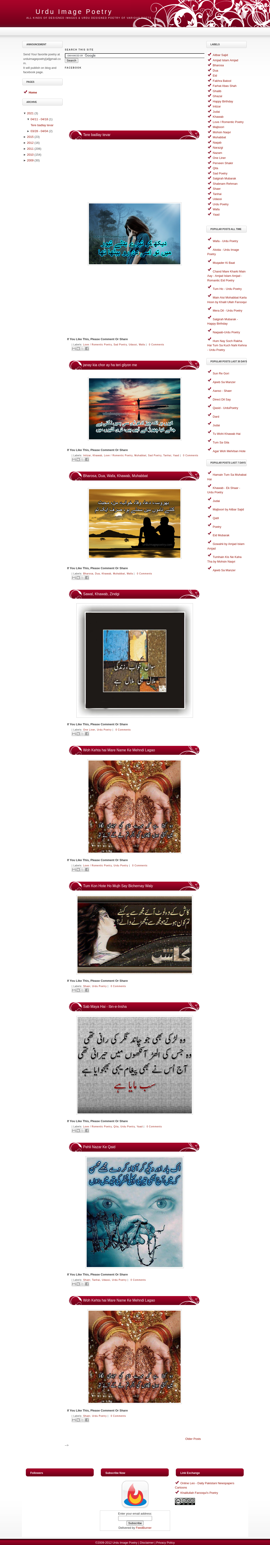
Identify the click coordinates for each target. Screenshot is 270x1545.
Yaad (176, 455)
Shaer (86, 986)
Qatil (216, 518)
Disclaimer (147, 1542)
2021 (30, 113)
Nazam (217, 153)
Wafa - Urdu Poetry (225, 241)
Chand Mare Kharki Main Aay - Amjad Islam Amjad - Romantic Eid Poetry (226, 276)
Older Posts (193, 1439)
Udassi (133, 344)
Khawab (97, 455)
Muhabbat (140, 455)
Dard (216, 416)
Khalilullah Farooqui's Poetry (199, 1492)
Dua (97, 573)
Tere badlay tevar (42, 125)
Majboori (218, 127)
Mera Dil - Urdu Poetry (227, 310)
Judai (216, 111)
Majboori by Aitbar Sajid (228, 509)
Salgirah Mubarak (224, 178)
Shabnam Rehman (225, 183)
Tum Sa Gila (221, 442)
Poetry (217, 526)
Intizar (87, 455)
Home (33, 92)
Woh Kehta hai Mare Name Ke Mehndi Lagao (119, 750)
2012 (30, 142)
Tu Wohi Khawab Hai (227, 433)
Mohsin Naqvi (222, 132)
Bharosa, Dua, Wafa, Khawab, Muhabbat (115, 476)
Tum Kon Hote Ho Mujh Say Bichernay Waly (118, 886)
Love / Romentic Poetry (97, 344)
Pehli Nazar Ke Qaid (99, 1147)
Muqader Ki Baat (224, 262)
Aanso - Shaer (222, 390)
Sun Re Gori (221, 373)
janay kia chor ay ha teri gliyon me (110, 365)
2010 (30, 154)
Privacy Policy (165, 1542)
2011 (30, 148)
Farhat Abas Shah (225, 86)
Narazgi (218, 147)
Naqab (217, 142)
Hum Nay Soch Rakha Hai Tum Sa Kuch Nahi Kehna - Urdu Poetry (227, 345)
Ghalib (217, 91)
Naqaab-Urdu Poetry (226, 332)
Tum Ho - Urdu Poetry (227, 289)
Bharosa (88, 573)
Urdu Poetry (104, 729)
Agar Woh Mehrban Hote (229, 451)
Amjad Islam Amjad (225, 60)
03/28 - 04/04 (39, 131)
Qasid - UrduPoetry (225, 408)
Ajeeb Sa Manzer (224, 382)
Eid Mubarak (221, 535)
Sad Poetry (120, 344)
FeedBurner (144, 1527)
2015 (30, 137)
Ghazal (217, 96)
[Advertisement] (43, 237)
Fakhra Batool (222, 81)
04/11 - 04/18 (39, 119)
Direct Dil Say (222, 399)
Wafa (142, 344)
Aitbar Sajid (220, 55)
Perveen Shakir (223, 163)
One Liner (89, 729)
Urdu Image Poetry (124, 1542)
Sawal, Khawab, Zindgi (101, 594)
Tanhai (167, 455)
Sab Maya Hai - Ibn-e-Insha (105, 1007)
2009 (30, 160)
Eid (215, 75)
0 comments (156, 344)
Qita (116, 1126)
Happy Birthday (223, 101)
